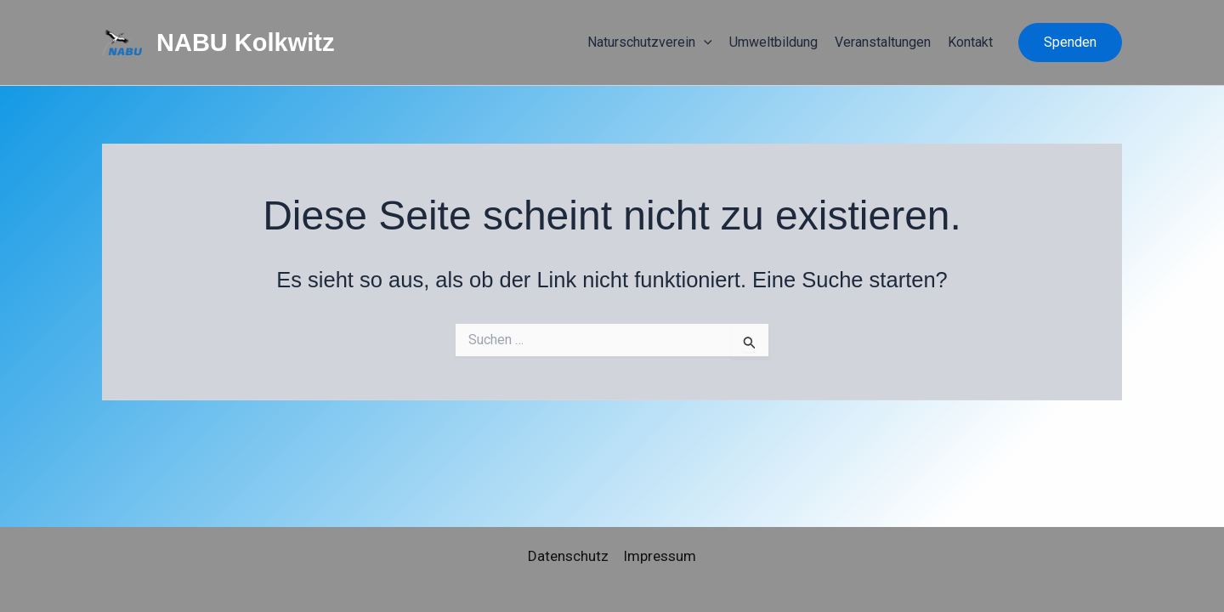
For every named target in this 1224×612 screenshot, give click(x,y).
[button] (1070, 42)
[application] (703, 42)
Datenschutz (568, 555)
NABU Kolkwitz (245, 42)
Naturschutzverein (649, 42)
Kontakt (970, 42)
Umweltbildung (773, 42)
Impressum (659, 555)
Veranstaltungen (883, 42)
